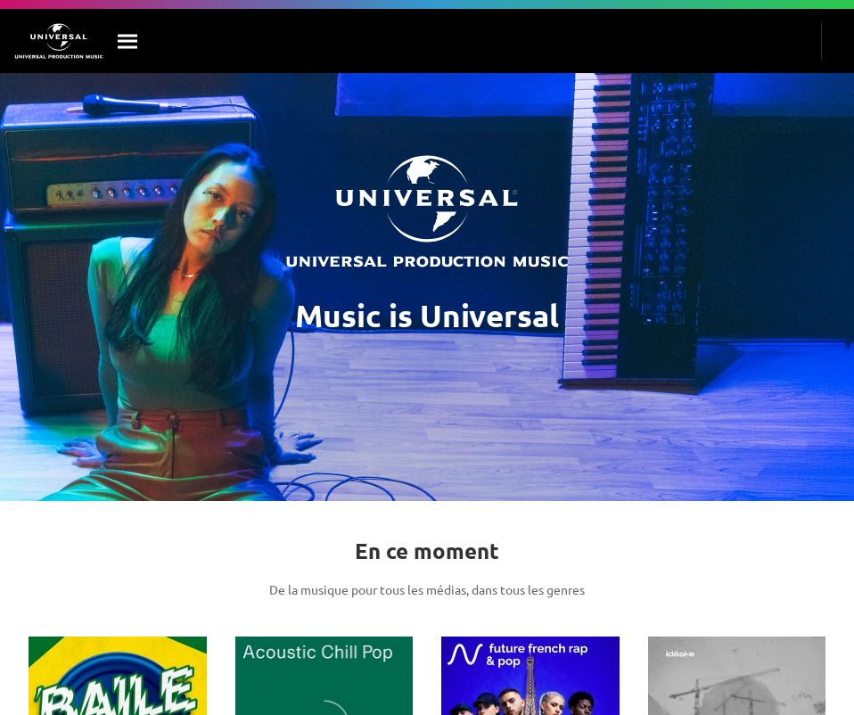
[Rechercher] (128, 41)
